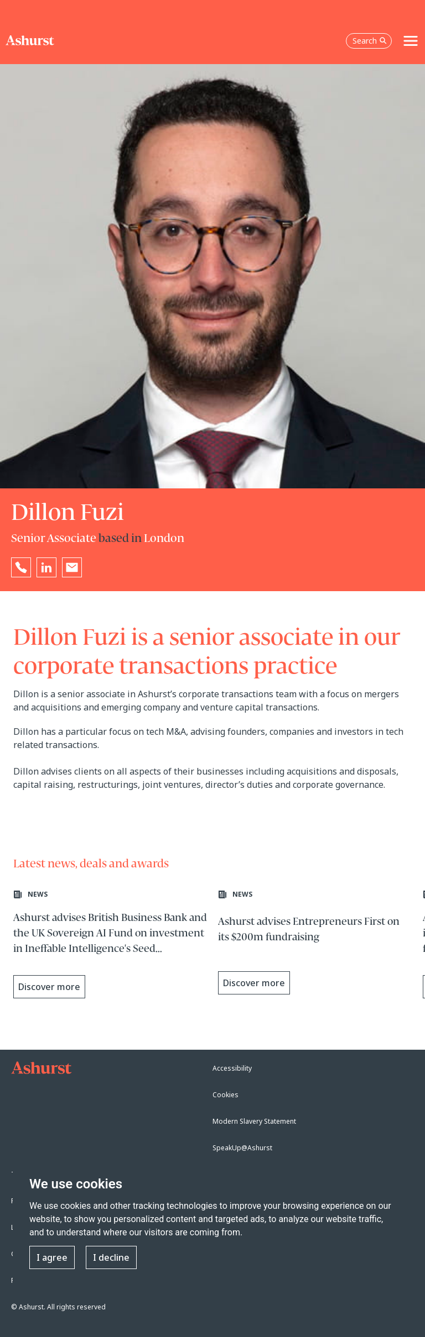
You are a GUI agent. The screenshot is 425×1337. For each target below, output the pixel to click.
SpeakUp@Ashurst (242, 1147)
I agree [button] (52, 1257)
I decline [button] (111, 1257)
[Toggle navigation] (410, 41)
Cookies (225, 1094)
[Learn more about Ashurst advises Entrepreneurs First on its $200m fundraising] (314, 945)
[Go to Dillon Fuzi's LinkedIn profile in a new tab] (46, 567)
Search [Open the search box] (370, 40)
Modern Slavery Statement (254, 1121)
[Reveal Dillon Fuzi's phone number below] (21, 567)
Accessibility (232, 1068)
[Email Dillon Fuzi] (72, 567)
